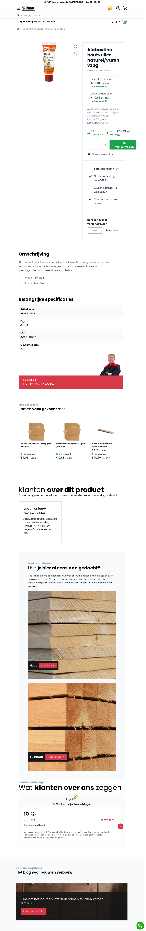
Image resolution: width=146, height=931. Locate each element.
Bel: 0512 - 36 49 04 (38, 384)
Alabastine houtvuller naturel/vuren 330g (103, 57)
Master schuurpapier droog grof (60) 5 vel (36, 445)
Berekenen (112, 230)
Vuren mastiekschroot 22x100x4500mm (102, 445)
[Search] (18, 15)
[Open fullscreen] (75, 46)
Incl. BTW (116, 22)
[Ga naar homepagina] (17, 28)
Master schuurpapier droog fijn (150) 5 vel (70, 445)
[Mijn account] (118, 8)
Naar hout (47, 665)
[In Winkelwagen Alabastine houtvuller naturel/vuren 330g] (123, 144)
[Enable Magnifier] (75, 53)
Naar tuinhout (56, 756)
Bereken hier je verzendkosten (97, 222)
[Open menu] (18, 8)
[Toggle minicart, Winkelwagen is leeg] (125, 8)
